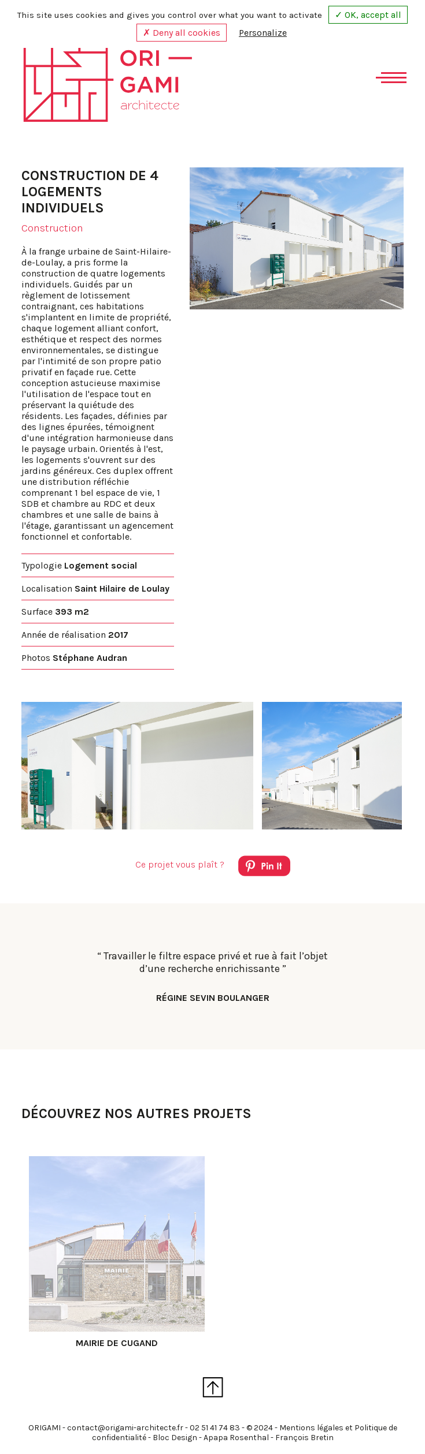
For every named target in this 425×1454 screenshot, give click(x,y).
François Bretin (304, 1437)
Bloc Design (175, 1437)
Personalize (263, 32)
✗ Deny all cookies (181, 32)
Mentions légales (311, 1428)
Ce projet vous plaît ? (212, 868)
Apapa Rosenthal (236, 1437)
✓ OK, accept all (368, 14)
